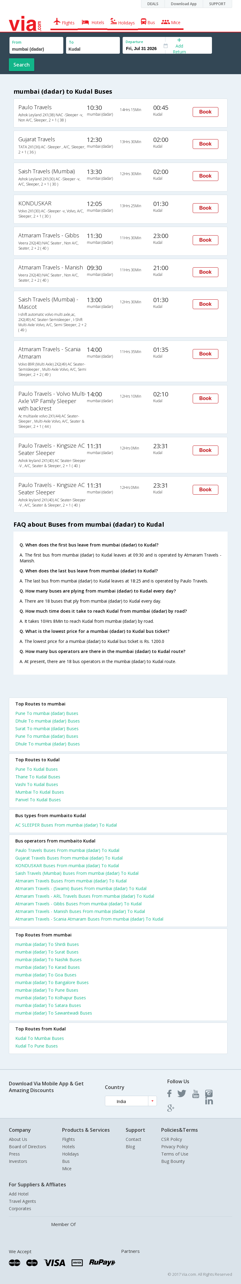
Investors (18, 1161)
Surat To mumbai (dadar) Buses (47, 728)
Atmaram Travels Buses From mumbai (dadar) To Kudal (71, 881)
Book (205, 111)
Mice (67, 1168)
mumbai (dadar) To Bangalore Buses (52, 982)
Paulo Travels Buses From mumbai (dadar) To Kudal (67, 850)
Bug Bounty (173, 1161)
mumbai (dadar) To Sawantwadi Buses (53, 1013)
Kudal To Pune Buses (36, 1046)
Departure (134, 41)
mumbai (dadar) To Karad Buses (47, 967)
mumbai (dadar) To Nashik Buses (48, 959)
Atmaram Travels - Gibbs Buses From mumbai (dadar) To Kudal (78, 904)
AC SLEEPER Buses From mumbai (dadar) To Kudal (66, 825)
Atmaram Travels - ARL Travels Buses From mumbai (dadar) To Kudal (84, 896)
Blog (130, 1146)
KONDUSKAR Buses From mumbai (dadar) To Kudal (67, 865)
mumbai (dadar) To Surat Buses (47, 952)
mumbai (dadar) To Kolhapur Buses (50, 998)
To (71, 42)
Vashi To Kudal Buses (36, 784)
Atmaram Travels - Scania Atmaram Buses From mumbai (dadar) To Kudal (89, 919)
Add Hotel (18, 1194)
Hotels (68, 1146)
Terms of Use (174, 1154)
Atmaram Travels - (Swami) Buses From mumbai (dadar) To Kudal (80, 888)
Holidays (70, 1154)
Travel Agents (22, 1201)
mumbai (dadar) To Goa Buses (45, 975)
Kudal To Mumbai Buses (39, 1038)
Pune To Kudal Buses (36, 769)
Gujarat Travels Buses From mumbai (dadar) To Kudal (69, 858)
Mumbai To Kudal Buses (39, 792)
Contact (133, 1139)
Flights (68, 1139)
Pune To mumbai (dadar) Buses (46, 713)
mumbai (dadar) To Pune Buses (46, 990)
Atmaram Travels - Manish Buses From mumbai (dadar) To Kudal (80, 911)
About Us (18, 1139)
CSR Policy (171, 1139)
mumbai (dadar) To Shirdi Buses (47, 944)
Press (14, 1154)
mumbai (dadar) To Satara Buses (48, 1005)
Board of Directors (27, 1146)
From (16, 42)
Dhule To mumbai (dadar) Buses (47, 721)
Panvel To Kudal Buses (38, 800)
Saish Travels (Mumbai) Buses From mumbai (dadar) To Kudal (77, 873)
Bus (66, 1161)
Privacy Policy (174, 1146)
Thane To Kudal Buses (37, 777)
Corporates (20, 1208)
